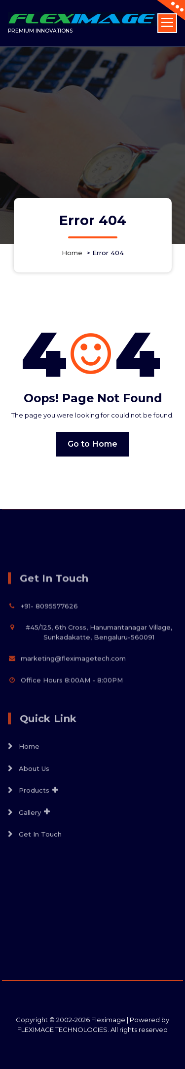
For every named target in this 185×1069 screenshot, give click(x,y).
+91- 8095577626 (49, 635)
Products (34, 823)
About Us (34, 801)
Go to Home (93, 444)
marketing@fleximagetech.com (73, 687)
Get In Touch (40, 867)
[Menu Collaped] (167, 23)
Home (72, 253)
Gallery (30, 845)
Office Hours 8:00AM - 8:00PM (72, 709)
